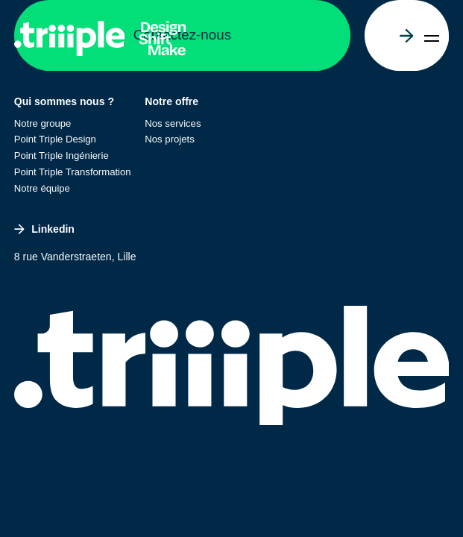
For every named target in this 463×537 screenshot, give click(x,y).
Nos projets (169, 139)
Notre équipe (42, 188)
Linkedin (44, 229)
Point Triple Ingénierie (61, 155)
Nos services (173, 123)
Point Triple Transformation (72, 172)
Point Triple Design (55, 139)
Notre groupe (43, 123)
